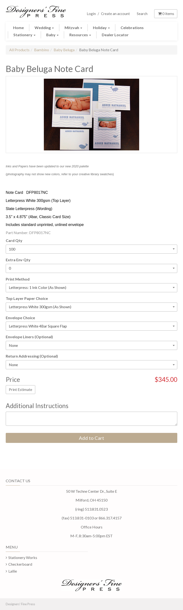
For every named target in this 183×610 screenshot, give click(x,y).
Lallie (12, 571)
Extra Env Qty (18, 259)
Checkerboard (20, 564)
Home (18, 27)
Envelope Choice (20, 317)
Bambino (41, 49)
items (165, 13)
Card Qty (14, 240)
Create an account (115, 13)
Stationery (24, 34)
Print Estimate (20, 389)
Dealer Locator (115, 34)
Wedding (44, 27)
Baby (52, 34)
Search (142, 13)
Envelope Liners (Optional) (29, 336)
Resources (80, 34)
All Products (19, 49)
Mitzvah (73, 27)
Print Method (18, 279)
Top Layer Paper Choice (27, 298)
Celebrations (132, 27)
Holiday (101, 27)
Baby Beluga (64, 49)
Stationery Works (22, 557)
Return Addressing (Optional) (32, 356)
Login (91, 13)
